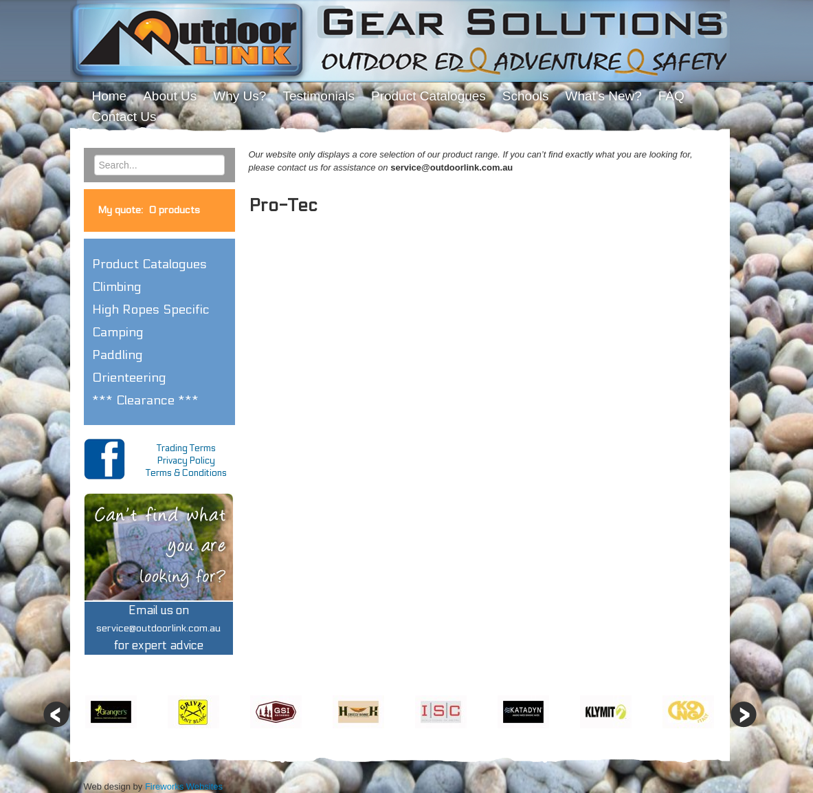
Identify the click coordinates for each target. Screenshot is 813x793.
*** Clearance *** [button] (145, 400)
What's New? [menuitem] (603, 96)
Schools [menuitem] (525, 96)
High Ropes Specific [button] (151, 309)
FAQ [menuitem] (671, 96)
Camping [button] (118, 332)
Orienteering (129, 377)
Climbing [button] (117, 286)
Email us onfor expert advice (158, 628)
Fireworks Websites (184, 786)
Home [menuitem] (109, 96)
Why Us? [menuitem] (239, 96)
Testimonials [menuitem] (318, 96)
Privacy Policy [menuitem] (186, 461)
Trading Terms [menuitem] (186, 448)
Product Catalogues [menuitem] (428, 96)
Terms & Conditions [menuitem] (186, 473)
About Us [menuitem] (170, 96)
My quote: (149, 210)
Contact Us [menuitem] (124, 116)
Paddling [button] (117, 354)
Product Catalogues (149, 264)
